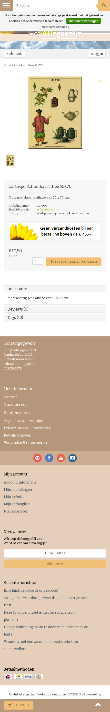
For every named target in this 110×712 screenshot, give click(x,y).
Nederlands (14, 54)
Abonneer (55, 564)
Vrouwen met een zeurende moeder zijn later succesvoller (41, 645)
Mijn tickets (13, 497)
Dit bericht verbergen (83, 21)
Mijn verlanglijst (17, 504)
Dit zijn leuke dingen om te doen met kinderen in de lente (46, 630)
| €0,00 (18, 705)
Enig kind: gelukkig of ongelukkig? (31, 591)
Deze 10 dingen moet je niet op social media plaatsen (39, 616)
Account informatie (20, 482)
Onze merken (15, 404)
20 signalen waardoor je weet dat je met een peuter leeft (45, 601)
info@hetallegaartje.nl (22, 364)
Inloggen (97, 54)
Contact (10, 397)
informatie (17, 288)
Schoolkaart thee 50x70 (28, 65)
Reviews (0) (18, 309)
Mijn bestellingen (18, 490)
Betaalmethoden (17, 435)
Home (7, 65)
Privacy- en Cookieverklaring (27, 428)
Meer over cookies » (56, 27)
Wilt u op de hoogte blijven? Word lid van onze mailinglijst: (25, 541)
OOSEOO (74, 694)
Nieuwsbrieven (16, 511)
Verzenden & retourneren (25, 443)
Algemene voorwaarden (23, 421)
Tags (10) (15, 317)
